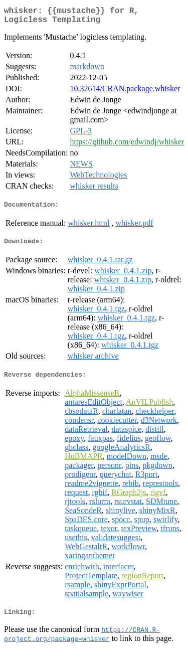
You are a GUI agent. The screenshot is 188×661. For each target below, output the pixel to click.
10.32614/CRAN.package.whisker (125, 92)
